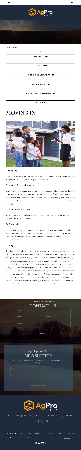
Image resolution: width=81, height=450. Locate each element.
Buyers (19, 433)
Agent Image (66, 438)
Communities (38, 433)
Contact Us (71, 433)
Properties (10, 433)
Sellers (28, 433)
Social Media (50, 433)
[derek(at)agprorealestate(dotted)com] (72, 2)
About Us (61, 433)
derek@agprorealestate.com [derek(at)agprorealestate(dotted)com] (35, 416)
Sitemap (39, 438)
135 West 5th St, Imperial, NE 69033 (60, 416)
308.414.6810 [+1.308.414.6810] (15, 416)
